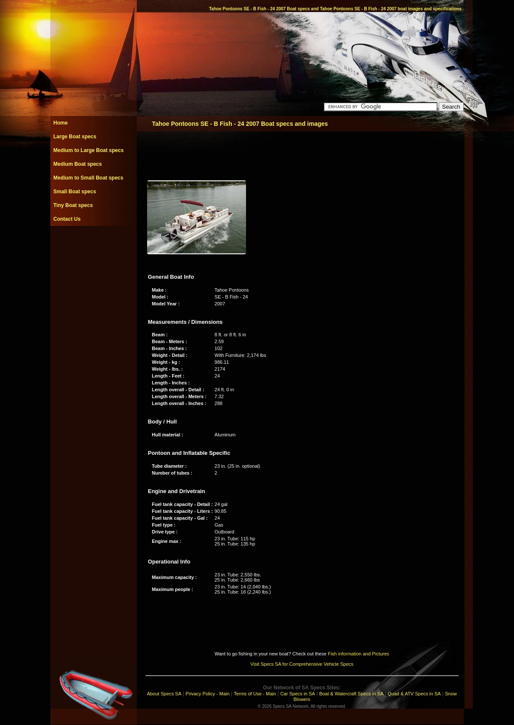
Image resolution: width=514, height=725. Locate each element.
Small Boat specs (74, 192)
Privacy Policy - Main (208, 693)
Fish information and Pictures (358, 653)
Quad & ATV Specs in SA (414, 693)
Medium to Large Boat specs (88, 150)
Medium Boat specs (77, 164)
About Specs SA (164, 693)
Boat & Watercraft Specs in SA (351, 693)
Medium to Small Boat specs (88, 178)
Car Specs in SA (297, 693)
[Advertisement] (93, 245)
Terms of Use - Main (255, 693)
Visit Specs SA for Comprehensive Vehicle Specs (301, 664)
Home (60, 123)
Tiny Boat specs (73, 205)
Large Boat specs (74, 137)
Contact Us (66, 219)
